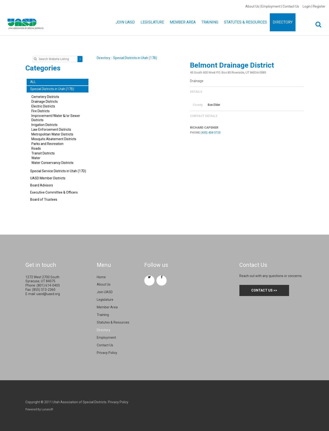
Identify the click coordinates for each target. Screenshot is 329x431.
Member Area (107, 307)
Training (103, 315)
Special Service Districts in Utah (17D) (58, 171)
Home (101, 277)
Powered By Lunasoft (39, 409)
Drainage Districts (44, 101)
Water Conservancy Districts (52, 163)
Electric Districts (43, 106)
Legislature (105, 299)
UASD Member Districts (47, 178)
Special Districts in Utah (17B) (135, 58)
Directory (103, 58)
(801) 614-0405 (48, 285)
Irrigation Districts (44, 125)
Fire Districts (40, 111)
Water (35, 158)
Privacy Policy (107, 353)
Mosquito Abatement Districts (53, 139)
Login (307, 6)
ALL (33, 82)
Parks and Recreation (47, 144)
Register (319, 6)
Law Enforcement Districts (51, 129)
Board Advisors (41, 185)
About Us (252, 6)
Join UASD (105, 292)
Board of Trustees (43, 199)
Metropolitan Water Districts (52, 134)
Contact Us (291, 6)
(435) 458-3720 (211, 132)
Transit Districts (43, 153)
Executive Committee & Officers (54, 192)
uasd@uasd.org (48, 294)
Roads (36, 148)
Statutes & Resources (113, 322)
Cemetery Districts (45, 97)
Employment (271, 6)
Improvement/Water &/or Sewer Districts (55, 118)
